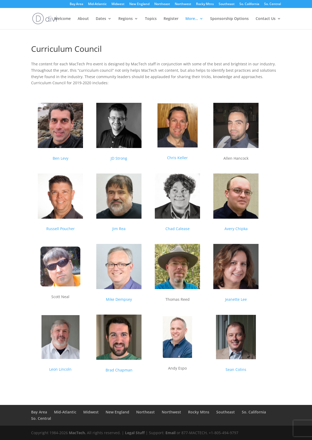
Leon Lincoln (60, 369)
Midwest (117, 4)
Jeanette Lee (236, 299)
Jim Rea (119, 228)
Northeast (162, 4)
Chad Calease (177, 228)
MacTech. (77, 432)
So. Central (272, 4)
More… (191, 19)
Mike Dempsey (119, 299)
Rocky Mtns (205, 4)
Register (171, 19)
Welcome (62, 19)
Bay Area (76, 4)
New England (139, 4)
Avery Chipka (236, 228)
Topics (151, 19)
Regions (125, 19)
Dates (101, 19)
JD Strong (119, 158)
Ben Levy (60, 158)
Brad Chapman (119, 370)
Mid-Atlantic (97, 4)
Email (170, 432)
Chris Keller (177, 157)
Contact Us (266, 19)
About (83, 19)
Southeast (227, 4)
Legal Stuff (135, 432)
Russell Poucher (60, 228)
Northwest (183, 4)
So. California (249, 4)
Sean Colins (236, 369)
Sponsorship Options (229, 19)
